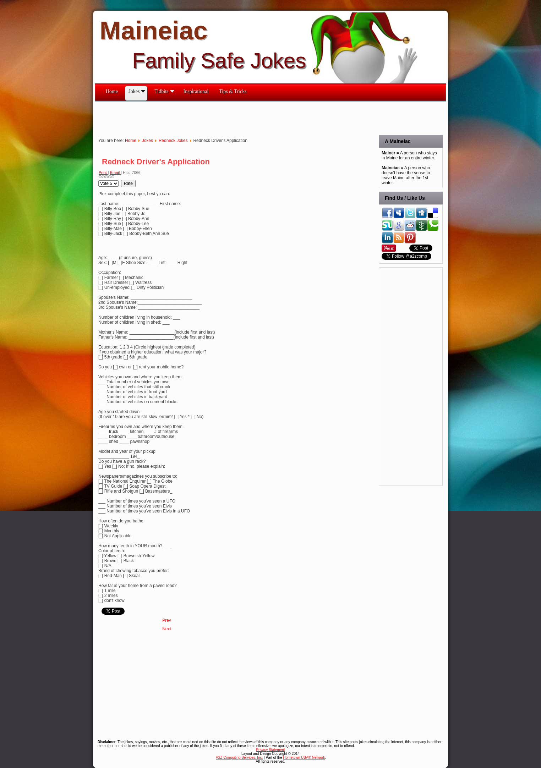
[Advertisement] (224, 117)
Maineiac (154, 30)
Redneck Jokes (173, 140)
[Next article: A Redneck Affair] (166, 628)
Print (103, 172)
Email (115, 172)
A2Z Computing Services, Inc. (239, 757)
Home (130, 140)
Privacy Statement (270, 750)
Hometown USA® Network (304, 757)
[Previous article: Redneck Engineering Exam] (166, 620)
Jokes (147, 140)
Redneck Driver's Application (156, 161)
